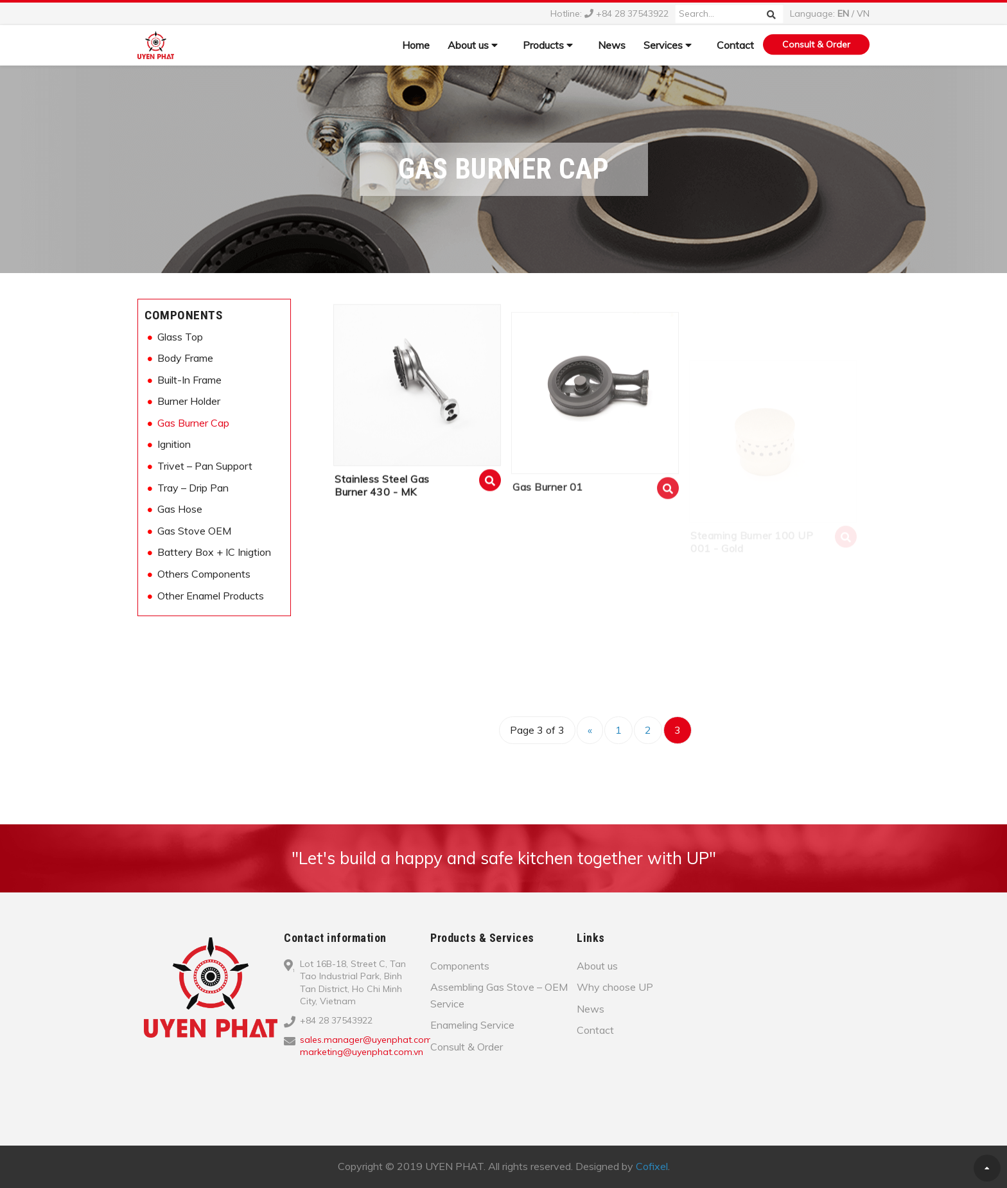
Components (183, 315)
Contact (735, 45)
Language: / (830, 13)
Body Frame (185, 357)
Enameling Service (472, 1024)
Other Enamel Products (210, 595)
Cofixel (652, 1166)
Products (548, 45)
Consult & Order (816, 44)
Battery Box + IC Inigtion (214, 551)
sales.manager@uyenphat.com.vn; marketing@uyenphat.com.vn (372, 1046)
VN (863, 13)
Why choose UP (615, 986)
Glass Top (180, 336)
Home (416, 45)
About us (473, 45)
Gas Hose (179, 508)
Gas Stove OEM (194, 530)
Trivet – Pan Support (204, 465)
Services (668, 45)
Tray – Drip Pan (193, 487)
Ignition (174, 444)
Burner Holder (188, 401)
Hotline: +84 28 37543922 (609, 13)
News (612, 45)
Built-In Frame (189, 379)
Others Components (203, 573)
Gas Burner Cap (193, 422)
